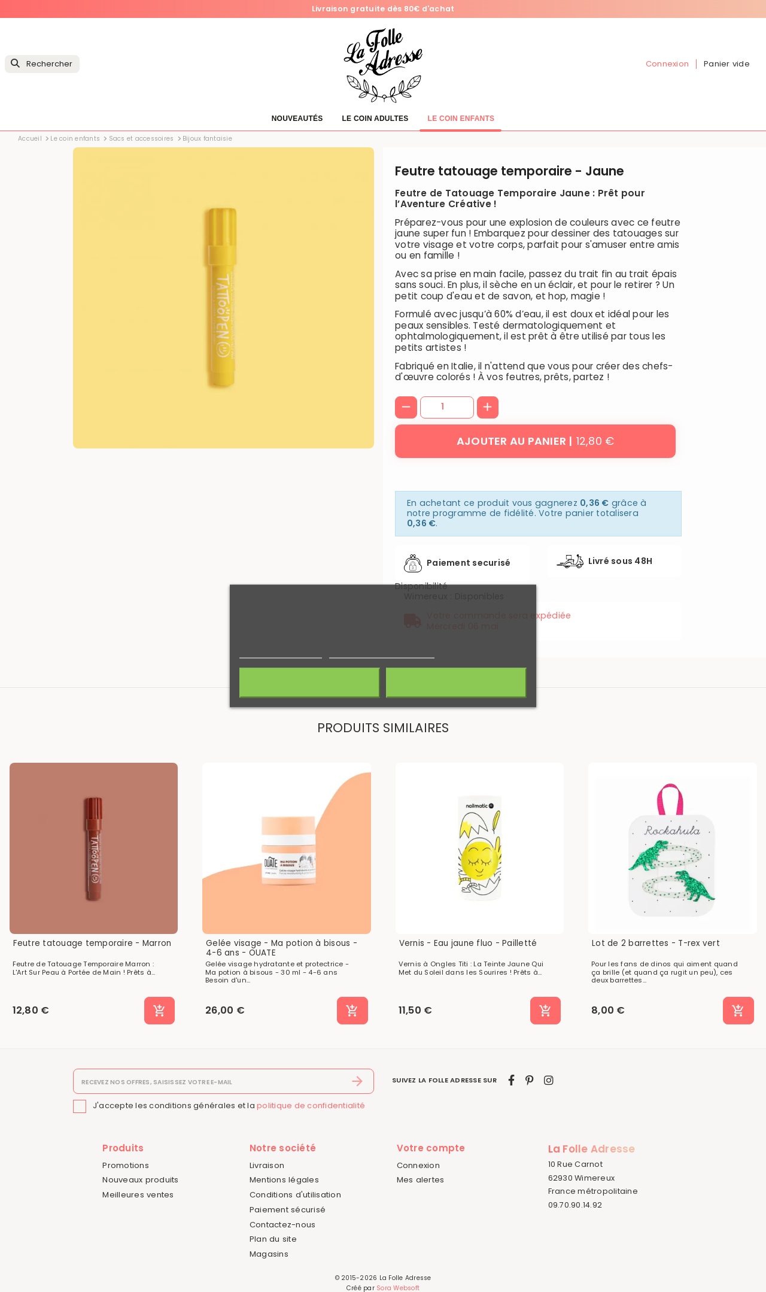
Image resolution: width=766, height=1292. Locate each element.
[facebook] (511, 1080)
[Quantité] (447, 407)
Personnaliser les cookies (381, 653)
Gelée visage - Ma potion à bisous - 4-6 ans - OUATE (281, 948)
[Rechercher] (42, 64)
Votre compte (431, 1148)
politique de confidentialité (311, 1105)
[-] (406, 407)
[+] (488, 407)
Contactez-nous (283, 1224)
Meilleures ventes (138, 1194)
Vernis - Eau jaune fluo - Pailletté (468, 943)
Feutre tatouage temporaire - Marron (92, 943)
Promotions (125, 1165)
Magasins (269, 1254)
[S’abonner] (357, 1081)
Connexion (418, 1165)
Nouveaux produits (140, 1179)
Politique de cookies (280, 653)
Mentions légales (284, 1179)
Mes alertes (421, 1179)
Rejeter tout (309, 683)
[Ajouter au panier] (535, 441)
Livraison (267, 1165)
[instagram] (549, 1080)
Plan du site (273, 1239)
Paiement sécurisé (288, 1209)
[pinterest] (529, 1080)
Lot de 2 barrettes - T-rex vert (656, 943)
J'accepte (456, 683)
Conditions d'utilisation (295, 1194)
